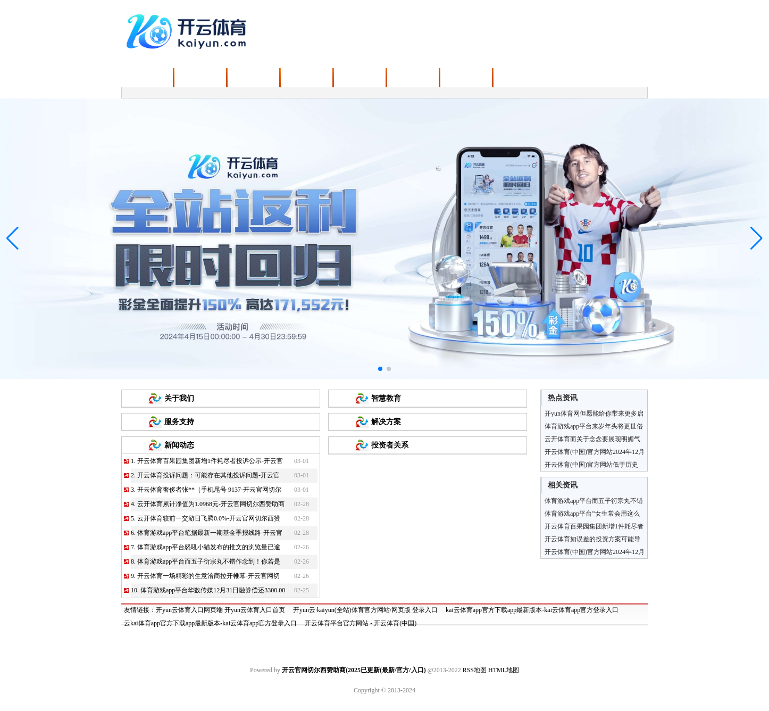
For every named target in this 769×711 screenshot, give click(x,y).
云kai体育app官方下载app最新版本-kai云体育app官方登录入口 (210, 623)
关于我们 (179, 398)
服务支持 (179, 422)
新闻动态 (179, 445)
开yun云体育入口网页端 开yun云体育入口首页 (220, 610)
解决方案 (386, 422)
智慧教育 (386, 398)
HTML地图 (503, 670)
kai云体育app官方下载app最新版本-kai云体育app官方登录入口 (532, 610)
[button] (756, 238)
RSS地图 (475, 670)
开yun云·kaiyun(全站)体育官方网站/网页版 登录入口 (365, 610)
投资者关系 (389, 445)
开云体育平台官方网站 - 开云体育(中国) (360, 623)
